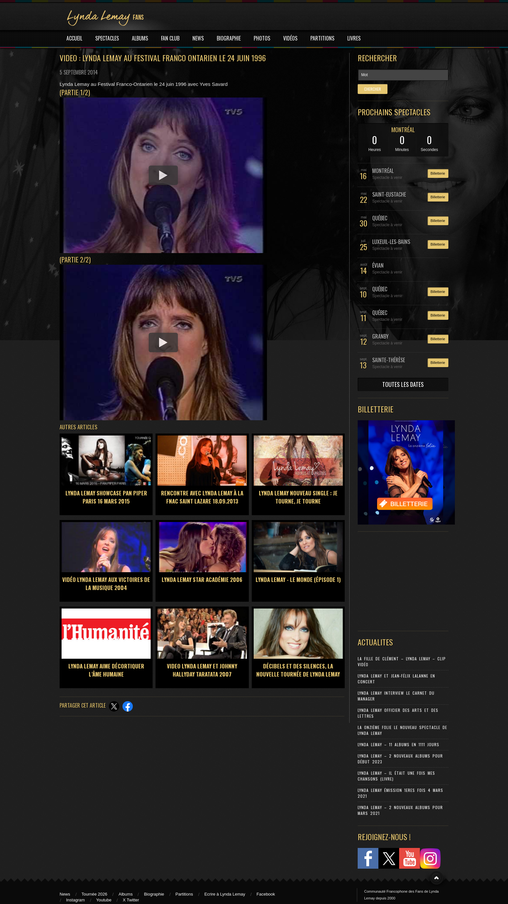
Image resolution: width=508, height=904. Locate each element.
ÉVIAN (378, 265)
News (65, 894)
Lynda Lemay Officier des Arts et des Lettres (398, 713)
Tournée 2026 (95, 894)
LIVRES (354, 38)
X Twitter (131, 900)
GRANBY (380, 336)
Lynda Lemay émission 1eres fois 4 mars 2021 (400, 793)
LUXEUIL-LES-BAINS (391, 242)
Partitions (184, 894)
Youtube (103, 900)
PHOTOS (262, 38)
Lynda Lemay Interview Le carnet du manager (396, 695)
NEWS (198, 38)
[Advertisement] (400, 580)
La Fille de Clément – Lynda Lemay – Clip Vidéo (402, 661)
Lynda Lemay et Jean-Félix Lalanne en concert (396, 678)
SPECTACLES (107, 38)
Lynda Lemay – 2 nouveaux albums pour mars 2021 (400, 810)
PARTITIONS (322, 38)
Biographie (154, 894)
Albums (126, 894)
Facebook (266, 894)
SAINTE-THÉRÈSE (388, 360)
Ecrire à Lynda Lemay (224, 894)
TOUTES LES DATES (403, 384)
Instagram (75, 900)
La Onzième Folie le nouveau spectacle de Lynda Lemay (402, 730)
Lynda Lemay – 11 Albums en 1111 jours (398, 744)
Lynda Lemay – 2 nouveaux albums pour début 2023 (400, 758)
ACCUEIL (74, 38)
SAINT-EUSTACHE (389, 194)
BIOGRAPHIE (229, 38)
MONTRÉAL (403, 129)
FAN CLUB (170, 38)
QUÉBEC (379, 218)
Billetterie (438, 173)
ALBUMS (140, 38)
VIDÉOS (290, 38)
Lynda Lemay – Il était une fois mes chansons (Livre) (396, 776)
